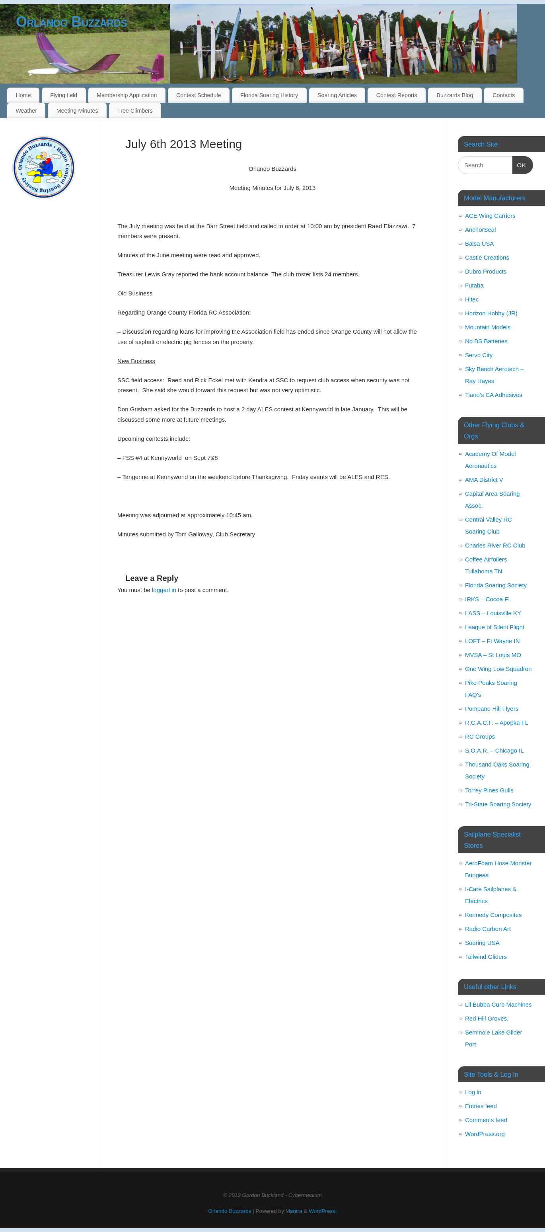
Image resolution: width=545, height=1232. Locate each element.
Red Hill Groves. (486, 1018)
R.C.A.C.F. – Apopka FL (496, 722)
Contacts (503, 95)
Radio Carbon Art (488, 928)
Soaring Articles (337, 95)
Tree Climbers (135, 111)
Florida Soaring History (269, 95)
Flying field (63, 95)
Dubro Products (485, 271)
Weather (26, 111)
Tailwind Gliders (486, 956)
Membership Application (127, 95)
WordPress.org (485, 1133)
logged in (164, 590)
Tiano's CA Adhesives (493, 394)
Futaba (474, 285)
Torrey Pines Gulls (489, 790)
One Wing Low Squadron (498, 668)
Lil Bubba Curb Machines (498, 1004)
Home (23, 95)
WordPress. (323, 1211)
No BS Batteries (486, 341)
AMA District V (484, 479)
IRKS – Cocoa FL (488, 599)
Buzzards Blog (454, 95)
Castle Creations (487, 257)
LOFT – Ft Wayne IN (492, 641)
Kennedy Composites (493, 914)
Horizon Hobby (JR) (491, 313)
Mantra (294, 1211)
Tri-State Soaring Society (498, 804)
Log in (473, 1092)
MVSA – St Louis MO (493, 654)
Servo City (478, 355)
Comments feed (486, 1120)
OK (519, 164)
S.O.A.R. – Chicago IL (494, 750)
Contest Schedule (198, 95)
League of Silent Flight (494, 627)
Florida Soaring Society (496, 585)
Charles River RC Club (495, 545)
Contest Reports (396, 95)
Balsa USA (479, 243)
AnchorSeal (480, 229)
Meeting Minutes (77, 111)
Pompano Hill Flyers (491, 708)
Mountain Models (487, 327)
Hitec (472, 299)
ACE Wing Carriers (490, 215)
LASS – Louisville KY (493, 613)
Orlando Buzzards (71, 22)
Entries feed (481, 1106)
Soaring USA (482, 942)
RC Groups (480, 736)
